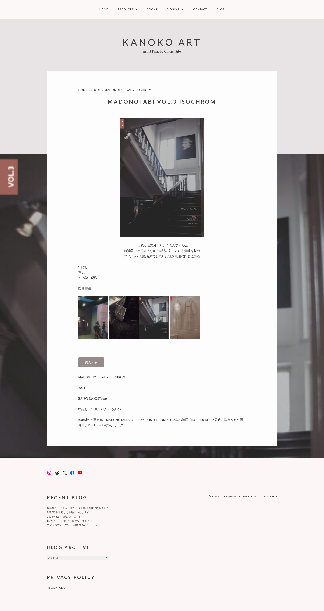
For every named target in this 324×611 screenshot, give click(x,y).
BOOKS (152, 9)
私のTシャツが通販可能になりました (68, 520)
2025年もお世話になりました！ (65, 516)
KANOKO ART (162, 42)
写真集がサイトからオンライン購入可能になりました (78, 508)
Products (125, 9)
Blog (221, 9)
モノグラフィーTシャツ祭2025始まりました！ (74, 525)
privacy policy (57, 587)
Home (103, 9)
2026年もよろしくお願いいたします (68, 512)
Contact (200, 9)
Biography (175, 9)
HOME (83, 90)
